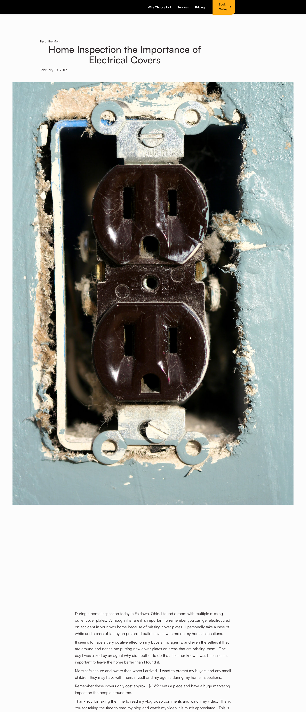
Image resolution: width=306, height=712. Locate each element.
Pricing (200, 7)
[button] (160, 7)
